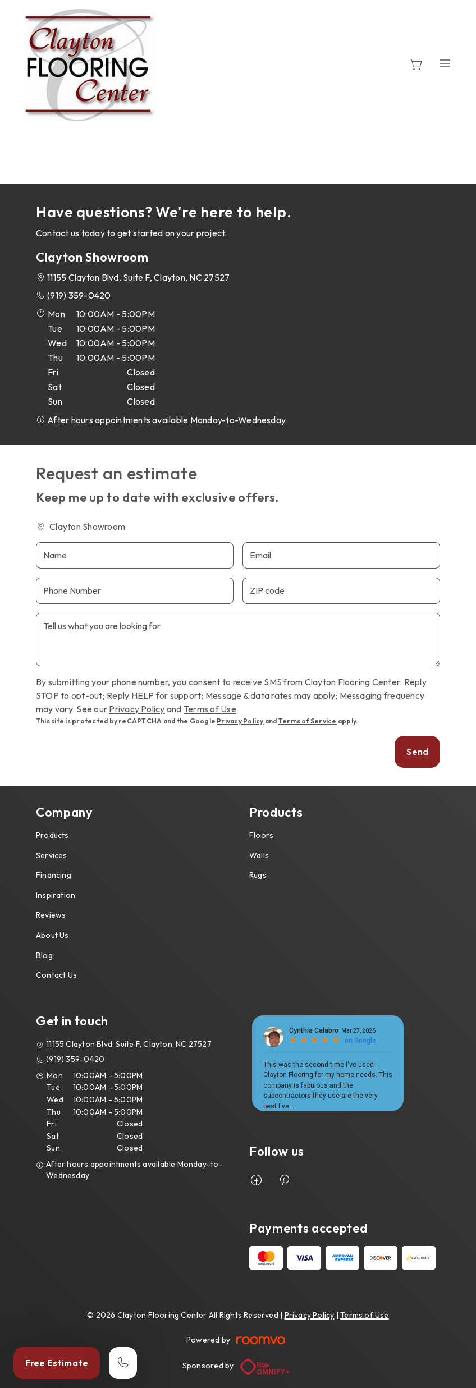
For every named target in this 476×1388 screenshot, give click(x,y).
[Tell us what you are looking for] (238, 639)
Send (417, 751)
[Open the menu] (445, 63)
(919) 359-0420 (79, 295)
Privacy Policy (136, 708)
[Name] (135, 555)
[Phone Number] (135, 591)
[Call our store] (123, 1363)
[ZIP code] (341, 591)
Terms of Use (210, 708)
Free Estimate (56, 1362)
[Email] (341, 555)
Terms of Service (307, 721)
